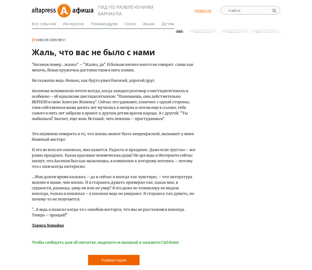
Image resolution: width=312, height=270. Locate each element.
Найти (274, 10)
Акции (149, 23)
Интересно (73, 23)
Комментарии (113, 260)
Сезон (130, 23)
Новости (203, 10)
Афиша (75, 10)
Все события (44, 23)
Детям (168, 23)
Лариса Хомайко (48, 225)
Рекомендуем (104, 23)
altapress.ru (44, 10)
